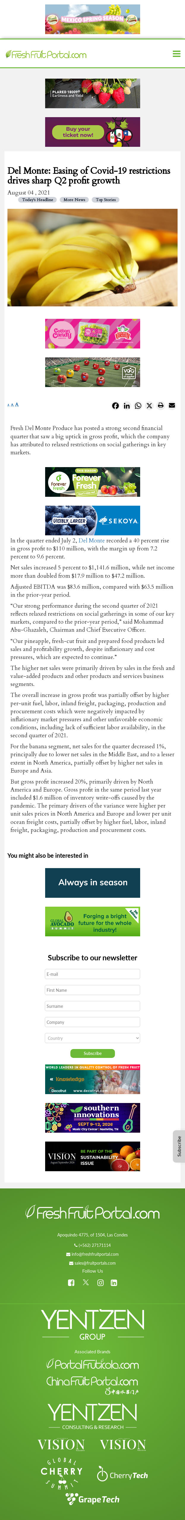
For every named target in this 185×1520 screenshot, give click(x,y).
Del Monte (92, 541)
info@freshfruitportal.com (95, 1254)
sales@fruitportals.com (95, 1263)
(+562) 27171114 (95, 1245)
